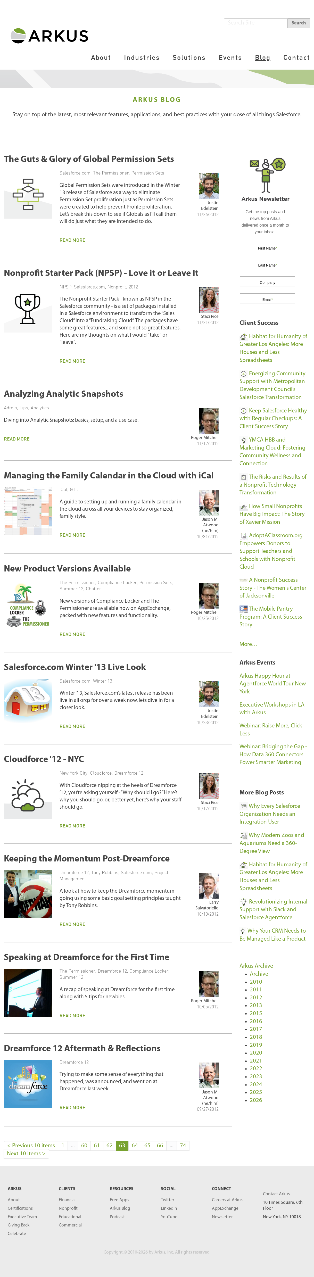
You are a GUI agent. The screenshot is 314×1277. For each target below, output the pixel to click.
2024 (256, 1085)
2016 (256, 1022)
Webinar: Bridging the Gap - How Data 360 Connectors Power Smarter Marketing (273, 755)
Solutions (189, 57)
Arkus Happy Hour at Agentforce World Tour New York (272, 684)
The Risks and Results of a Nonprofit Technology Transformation (273, 485)
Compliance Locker (117, 582)
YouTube (169, 1217)
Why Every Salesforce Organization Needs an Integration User (269, 814)
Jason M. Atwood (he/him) (210, 525)
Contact (296, 57)
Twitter (167, 1200)
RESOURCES (121, 1189)
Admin (10, 407)
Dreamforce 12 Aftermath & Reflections (82, 1049)
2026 (256, 1101)
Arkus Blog (120, 1208)
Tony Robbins (104, 872)
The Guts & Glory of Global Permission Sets (89, 159)
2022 (256, 1069)
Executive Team (22, 1217)
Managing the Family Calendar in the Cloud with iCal (109, 476)
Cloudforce (101, 773)
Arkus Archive (256, 966)
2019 (256, 1045)
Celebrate (17, 1234)
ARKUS (14, 1189)
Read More (72, 240)
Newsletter (222, 1217)
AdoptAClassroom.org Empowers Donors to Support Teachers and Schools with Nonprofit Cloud (271, 551)
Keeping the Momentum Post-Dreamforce (87, 859)
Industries (142, 57)
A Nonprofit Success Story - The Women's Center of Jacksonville (272, 588)
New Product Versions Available (67, 569)
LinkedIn (169, 1208)
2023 (256, 1077)
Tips (24, 407)
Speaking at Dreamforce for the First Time (86, 957)
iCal (63, 489)
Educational (70, 1217)
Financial (67, 1200)
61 (97, 1146)
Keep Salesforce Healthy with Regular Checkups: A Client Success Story (273, 419)
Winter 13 (102, 681)
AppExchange (225, 1208)
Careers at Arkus (227, 1200)
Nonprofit (117, 286)
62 (109, 1146)
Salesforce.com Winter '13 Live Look (75, 667)
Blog (262, 57)
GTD (74, 489)
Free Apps (119, 1200)
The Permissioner (111, 173)
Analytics (40, 407)
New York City (73, 773)
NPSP (65, 286)
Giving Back (18, 1225)
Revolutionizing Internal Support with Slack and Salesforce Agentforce (273, 910)
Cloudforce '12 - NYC (44, 759)
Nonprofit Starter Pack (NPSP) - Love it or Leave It (101, 273)
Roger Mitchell (205, 438)
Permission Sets (147, 173)
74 (183, 1146)
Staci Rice (210, 316)
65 (147, 1146)
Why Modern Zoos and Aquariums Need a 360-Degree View (271, 843)
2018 (256, 1037)
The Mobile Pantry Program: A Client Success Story (270, 617)
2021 (256, 1061)
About (101, 57)
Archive (259, 974)
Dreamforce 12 (128, 773)
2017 (256, 1029)
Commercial (70, 1225)
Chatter (93, 588)
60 (84, 1146)
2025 (256, 1093)
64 (135, 1146)
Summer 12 (71, 588)
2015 (256, 1014)
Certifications (20, 1208)
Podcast (117, 1217)
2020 (256, 1053)
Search (299, 23)
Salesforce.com (75, 173)
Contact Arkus (276, 1194)
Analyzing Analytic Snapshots (63, 394)
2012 (133, 286)
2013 (256, 1006)
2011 (256, 990)
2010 (256, 982)
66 (160, 1146)
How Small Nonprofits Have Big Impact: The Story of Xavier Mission (272, 514)
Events (230, 57)
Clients (67, 1189)
